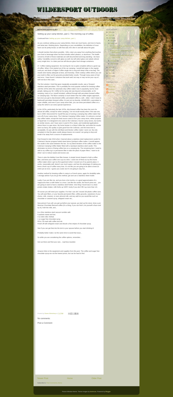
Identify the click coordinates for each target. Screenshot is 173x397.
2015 (110, 70)
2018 (110, 35)
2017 (110, 38)
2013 (110, 76)
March (112, 43)
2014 (110, 73)
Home (70, 378)
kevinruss (93, 391)
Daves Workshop (112, 85)
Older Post (96, 378)
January (113, 63)
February (113, 61)
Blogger (108, 391)
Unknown (112, 89)
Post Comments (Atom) (54, 383)
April (112, 40)
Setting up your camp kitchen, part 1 (62, 38)
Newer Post (42, 378)
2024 (110, 32)
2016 (110, 67)
